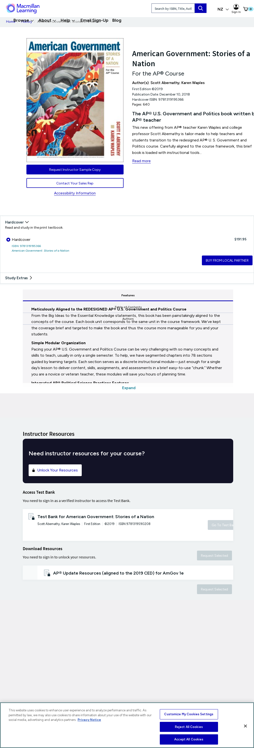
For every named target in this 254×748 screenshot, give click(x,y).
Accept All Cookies (188, 739)
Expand (129, 387)
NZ (223, 9)
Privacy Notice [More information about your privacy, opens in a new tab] (89, 720)
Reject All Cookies (189, 727)
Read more (141, 161)
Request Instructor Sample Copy (75, 170)
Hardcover (18, 239)
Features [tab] (58, 295)
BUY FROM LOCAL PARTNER (227, 260)
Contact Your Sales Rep (74, 183)
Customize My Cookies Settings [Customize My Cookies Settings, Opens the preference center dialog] (188, 714)
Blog (116, 20)
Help (68, 20)
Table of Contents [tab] (129, 295)
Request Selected (214, 556)
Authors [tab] (199, 295)
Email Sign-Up (94, 20)
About (47, 20)
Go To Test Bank (224, 525)
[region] (127, 725)
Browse (23, 20)
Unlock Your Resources (55, 470)
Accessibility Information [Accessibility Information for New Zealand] (75, 193)
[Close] (245, 726)
